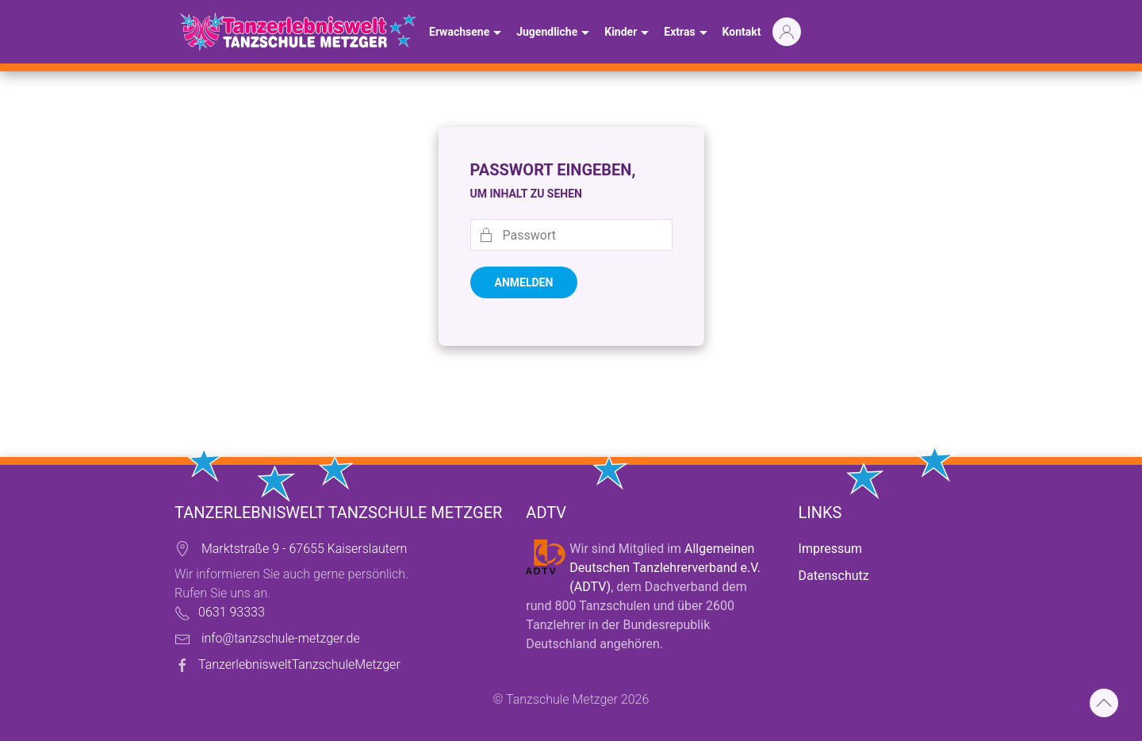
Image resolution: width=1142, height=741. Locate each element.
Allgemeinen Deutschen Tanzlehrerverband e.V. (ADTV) (665, 567)
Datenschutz (834, 575)
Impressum (831, 548)
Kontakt (741, 31)
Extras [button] (687, 33)
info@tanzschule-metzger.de (280, 638)
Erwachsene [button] (467, 33)
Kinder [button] (628, 33)
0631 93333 (231, 612)
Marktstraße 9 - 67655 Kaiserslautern (304, 548)
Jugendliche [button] (554, 33)
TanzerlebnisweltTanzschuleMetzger (299, 664)
